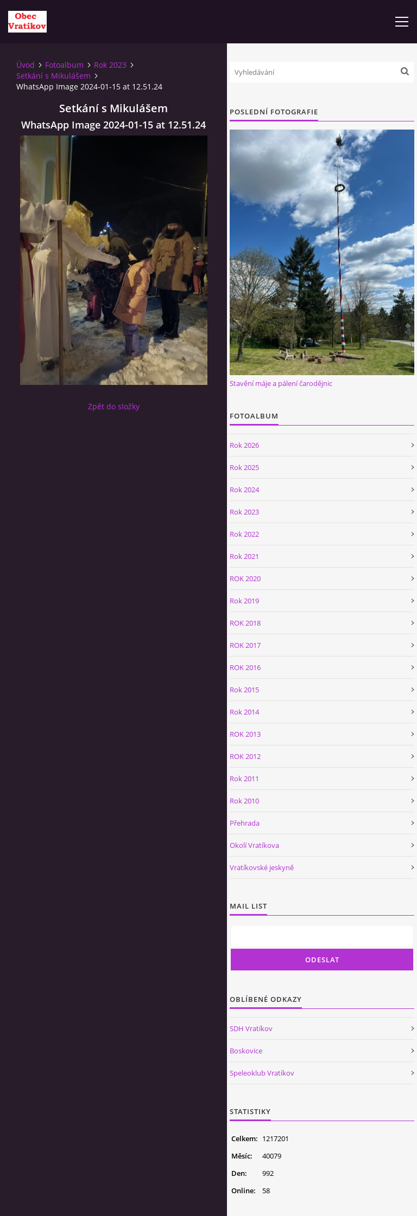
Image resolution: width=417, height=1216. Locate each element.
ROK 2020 (245, 578)
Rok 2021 (244, 556)
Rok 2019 (244, 601)
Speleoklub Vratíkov (262, 1073)
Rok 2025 (244, 467)
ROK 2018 (245, 623)
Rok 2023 (110, 65)
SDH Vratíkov (251, 1028)
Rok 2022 (244, 534)
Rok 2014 (244, 712)
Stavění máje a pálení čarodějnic (281, 383)
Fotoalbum (64, 65)
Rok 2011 (244, 778)
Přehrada (245, 823)
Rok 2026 (244, 445)
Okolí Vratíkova (254, 845)
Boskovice (246, 1051)
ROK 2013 (245, 734)
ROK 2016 (245, 667)
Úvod (25, 65)
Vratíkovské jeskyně (262, 867)
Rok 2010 (244, 801)
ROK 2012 (245, 756)
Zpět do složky (114, 406)
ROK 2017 (245, 645)
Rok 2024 (244, 489)
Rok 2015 (244, 689)
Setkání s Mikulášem (53, 75)
